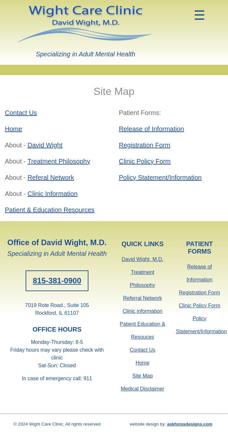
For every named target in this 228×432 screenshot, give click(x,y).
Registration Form (144, 145)
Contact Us (21, 112)
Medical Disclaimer (142, 389)
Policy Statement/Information (160, 177)
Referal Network (51, 177)
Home (13, 128)
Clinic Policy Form (145, 161)
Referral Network (142, 298)
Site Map (142, 376)
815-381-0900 (57, 280)
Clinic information (143, 311)
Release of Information (151, 128)
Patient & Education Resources (50, 209)
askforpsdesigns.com (189, 424)
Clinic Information (53, 193)
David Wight (45, 145)
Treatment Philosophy (59, 161)
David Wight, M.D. (143, 259)
